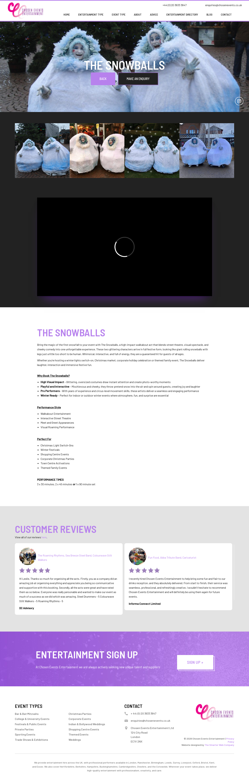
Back (103, 79)
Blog (209, 14)
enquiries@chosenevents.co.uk (223, 5)
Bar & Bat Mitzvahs (26, 713)
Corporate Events (80, 718)
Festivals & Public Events (30, 724)
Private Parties (24, 729)
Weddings (75, 739)
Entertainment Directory (182, 14)
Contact (226, 14)
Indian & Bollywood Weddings (87, 724)
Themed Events (78, 734)
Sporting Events (25, 734)
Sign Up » (195, 662)
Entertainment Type (90, 14)
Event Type (118, 14)
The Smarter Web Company (219, 744)
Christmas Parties (80, 713)
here (44, 537)
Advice (154, 14)
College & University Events (32, 718)
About (138, 14)
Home (67, 14)
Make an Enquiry (138, 79)
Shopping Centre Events (84, 729)
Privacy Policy (230, 740)
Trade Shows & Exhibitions (31, 739)
